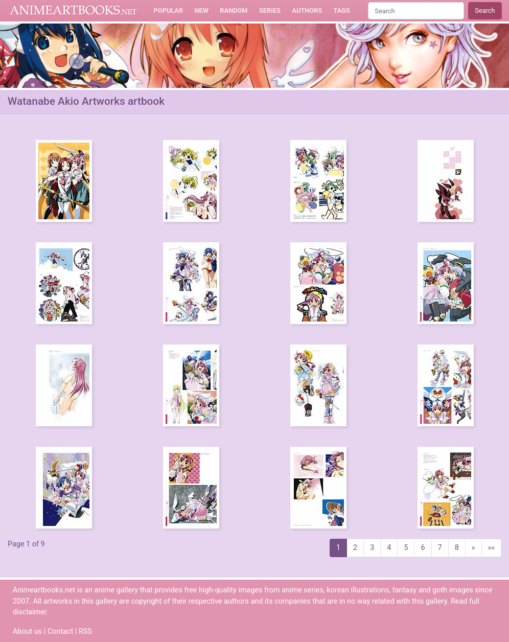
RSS (85, 631)
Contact (60, 631)
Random (233, 10)
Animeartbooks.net (73, 10)
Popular (168, 10)
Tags (342, 10)
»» (491, 547)
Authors (307, 10)
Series (270, 10)
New (202, 10)
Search (485, 10)
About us (27, 631)
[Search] (416, 10)
